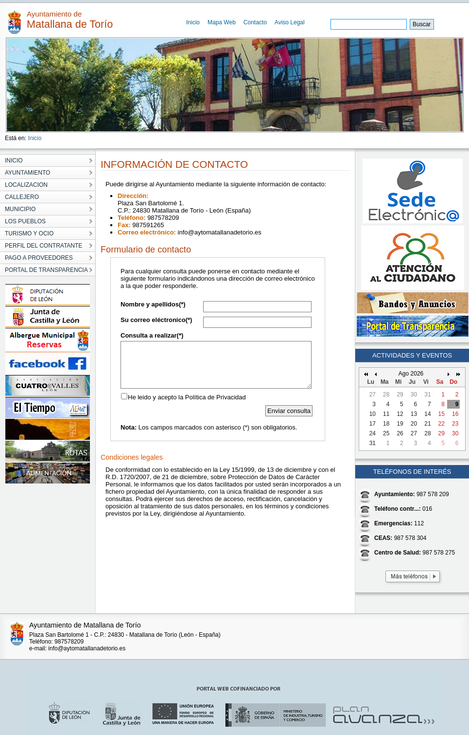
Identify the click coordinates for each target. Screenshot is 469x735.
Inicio (193, 22)
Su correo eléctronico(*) (156, 319)
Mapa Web (222, 22)
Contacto (255, 22)
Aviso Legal (290, 22)
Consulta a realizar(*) (152, 335)
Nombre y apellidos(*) (153, 304)
